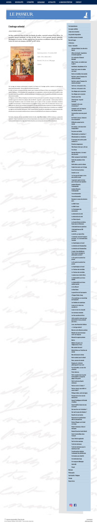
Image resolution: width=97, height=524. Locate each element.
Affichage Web (89, 521)
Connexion (90, 519)
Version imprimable (10, 519)
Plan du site (21, 519)
